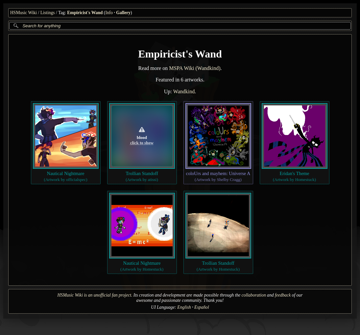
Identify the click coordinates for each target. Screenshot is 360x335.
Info (109, 12)
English (184, 307)
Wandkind (184, 91)
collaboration (254, 295)
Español (201, 307)
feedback (283, 295)
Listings (47, 12)
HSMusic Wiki (23, 12)
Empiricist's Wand (85, 12)
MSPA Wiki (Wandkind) (194, 68)
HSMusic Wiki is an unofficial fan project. (95, 295)
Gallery (123, 12)
